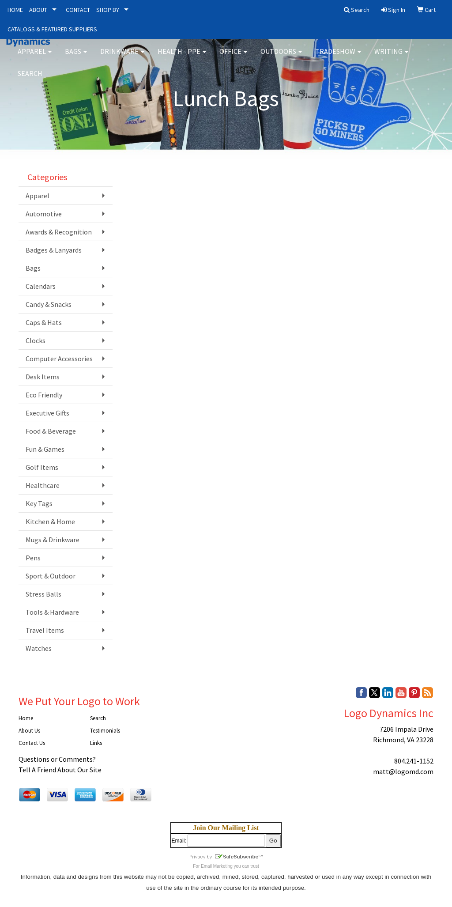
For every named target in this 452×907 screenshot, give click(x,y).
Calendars (41, 286)
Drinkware (122, 57)
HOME (15, 10)
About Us (29, 730)
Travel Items (45, 630)
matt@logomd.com (403, 771)
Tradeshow (338, 57)
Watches (39, 648)
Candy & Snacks (49, 304)
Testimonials (105, 730)
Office (233, 57)
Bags (76, 57)
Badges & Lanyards (54, 250)
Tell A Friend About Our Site (60, 769)
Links (96, 743)
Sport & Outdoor (50, 575)
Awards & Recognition (59, 231)
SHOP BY (107, 10)
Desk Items (43, 376)
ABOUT (38, 10)
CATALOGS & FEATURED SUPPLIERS (52, 29)
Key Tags (39, 503)
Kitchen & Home (50, 521)
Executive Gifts (47, 412)
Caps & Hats (44, 322)
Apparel (35, 57)
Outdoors (281, 57)
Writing (391, 57)
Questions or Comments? (57, 759)
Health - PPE (182, 57)
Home (26, 718)
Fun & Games (45, 449)
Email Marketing (217, 866)
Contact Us (32, 743)
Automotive (44, 213)
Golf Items (42, 467)
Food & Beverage (51, 431)
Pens (33, 557)
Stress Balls (43, 594)
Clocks (35, 340)
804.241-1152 (413, 760)
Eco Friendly (44, 394)
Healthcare (43, 485)
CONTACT (78, 10)
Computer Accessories (59, 358)
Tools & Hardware (52, 612)
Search (30, 79)
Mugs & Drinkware (52, 539)
